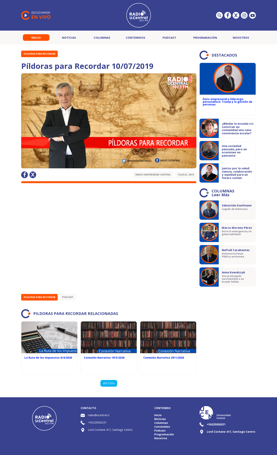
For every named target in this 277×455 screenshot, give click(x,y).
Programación (205, 37)
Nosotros (241, 37)
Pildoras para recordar (39, 53)
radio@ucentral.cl (98, 415)
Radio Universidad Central (153, 174)
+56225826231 (97, 422)
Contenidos (135, 37)
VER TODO (109, 383)
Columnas (102, 37)
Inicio (36, 37)
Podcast (169, 37)
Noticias (69, 37)
